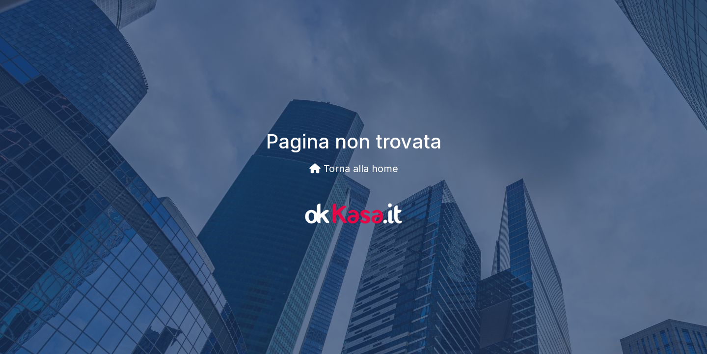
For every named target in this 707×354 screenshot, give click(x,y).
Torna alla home (353, 169)
